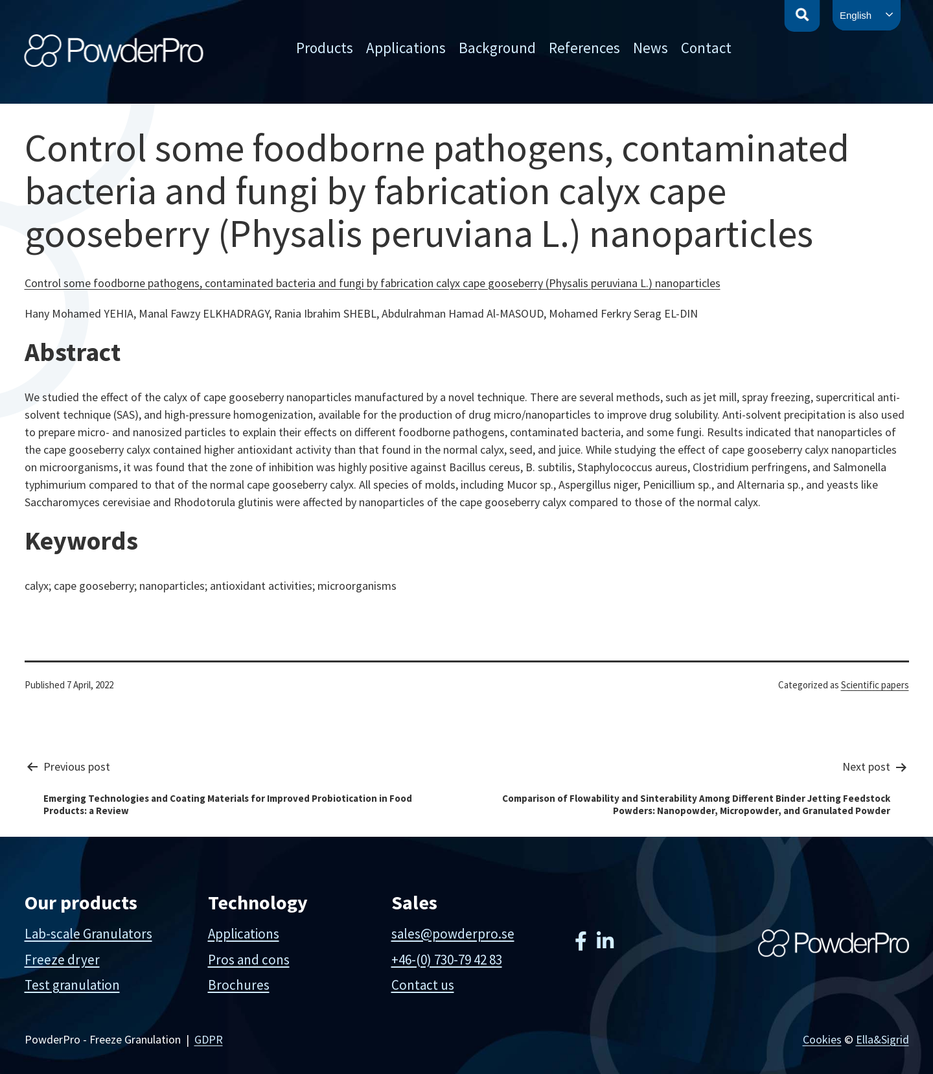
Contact (706, 47)
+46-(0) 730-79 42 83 (446, 959)
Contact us (422, 985)
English (855, 15)
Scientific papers (875, 685)
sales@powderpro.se (452, 933)
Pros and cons (249, 959)
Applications (406, 47)
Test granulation (72, 985)
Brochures (239, 985)
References (584, 47)
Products (324, 47)
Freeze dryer (62, 959)
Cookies (822, 1039)
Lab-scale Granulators (88, 933)
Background (497, 47)
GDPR (208, 1039)
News (650, 47)
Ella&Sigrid (882, 1039)
